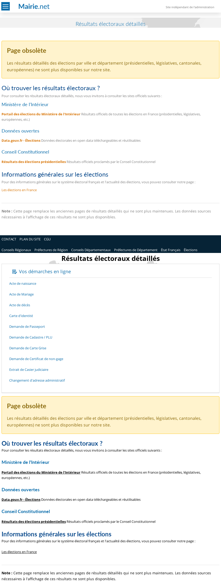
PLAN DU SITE (30, 239)
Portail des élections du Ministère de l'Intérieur (41, 114)
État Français (170, 250)
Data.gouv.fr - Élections (21, 140)
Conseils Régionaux (16, 250)
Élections (190, 250)
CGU (47, 239)
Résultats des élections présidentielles (34, 161)
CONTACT (9, 239)
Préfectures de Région (51, 250)
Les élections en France (19, 190)
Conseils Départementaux (91, 250)
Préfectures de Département (136, 250)
